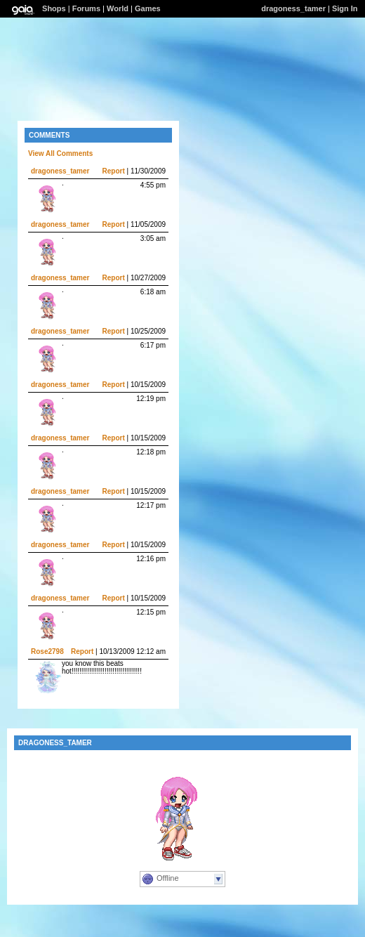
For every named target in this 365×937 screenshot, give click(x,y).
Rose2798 (47, 651)
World (117, 8)
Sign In (345, 8)
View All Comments (60, 153)
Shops (54, 8)
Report (113, 171)
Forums (86, 8)
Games (148, 8)
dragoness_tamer (293, 8)
